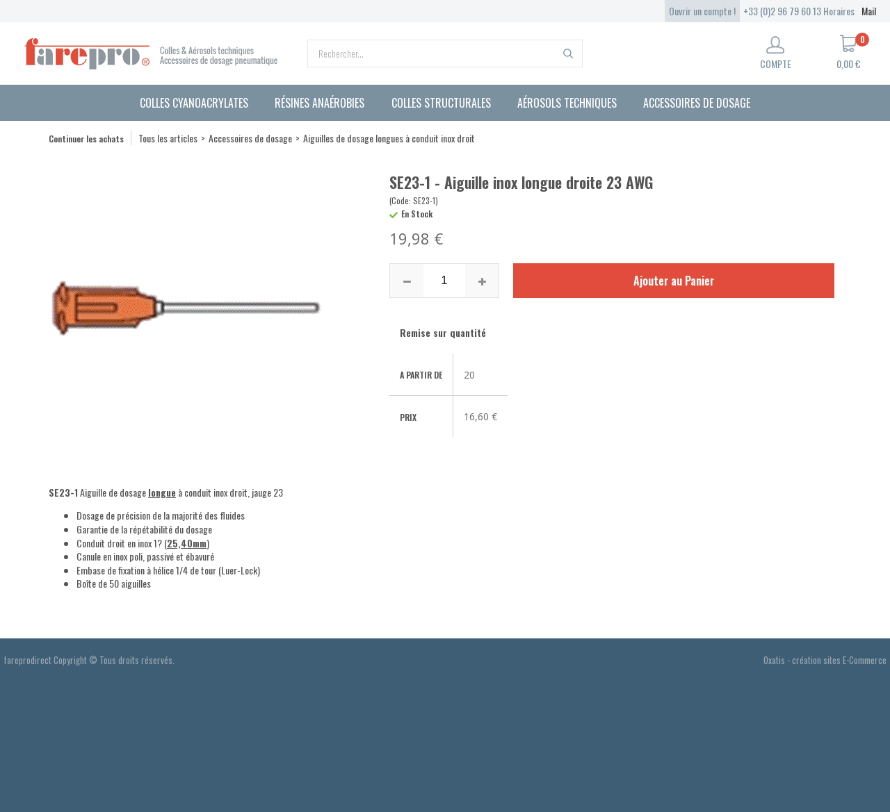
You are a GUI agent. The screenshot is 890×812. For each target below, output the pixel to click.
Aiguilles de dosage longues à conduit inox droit (389, 138)
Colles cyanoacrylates (194, 102)
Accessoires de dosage (696, 102)
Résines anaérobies (319, 102)
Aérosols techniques (567, 102)
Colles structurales (441, 102)
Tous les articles (167, 138)
